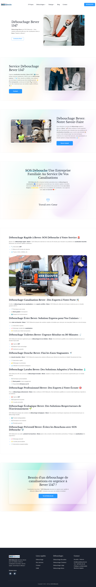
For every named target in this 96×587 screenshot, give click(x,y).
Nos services (39, 562)
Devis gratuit (65, 143)
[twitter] (14, 573)
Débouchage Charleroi (59, 562)
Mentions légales (79, 568)
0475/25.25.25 (89, 4)
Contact (65, 4)
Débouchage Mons (58, 568)
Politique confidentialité (80, 566)
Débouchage (39, 559)
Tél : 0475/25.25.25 (79, 564)
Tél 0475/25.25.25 (48, 496)
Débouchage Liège (58, 565)
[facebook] (10, 573)
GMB (37, 568)
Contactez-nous (17, 38)
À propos (30, 4)
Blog (58, 4)
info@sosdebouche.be (80, 562)
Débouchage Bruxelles (59, 559)
